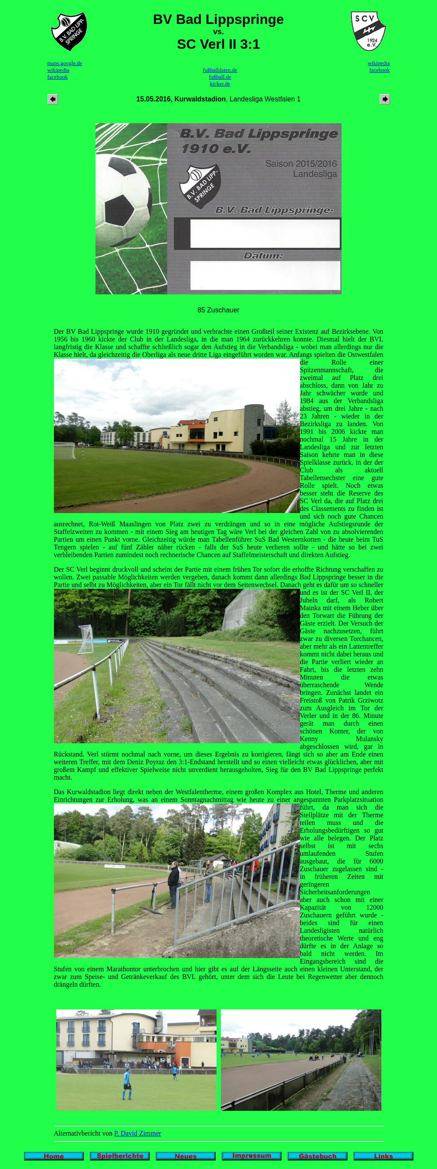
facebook (58, 77)
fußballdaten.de (220, 70)
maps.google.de (65, 63)
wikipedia (58, 70)
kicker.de (220, 83)
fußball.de (220, 77)
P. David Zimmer (137, 1133)
